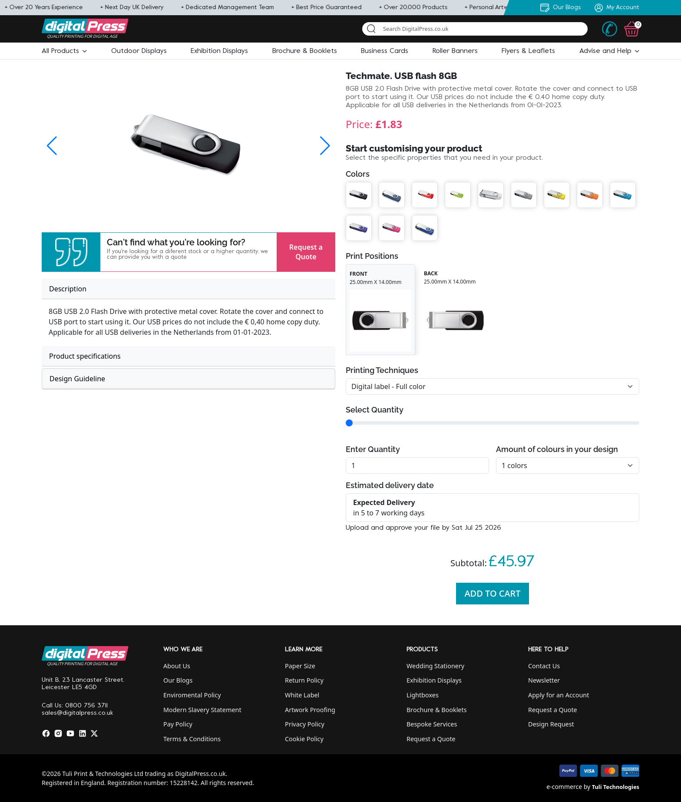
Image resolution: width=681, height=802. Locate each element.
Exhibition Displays (434, 680)
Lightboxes (423, 695)
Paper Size (300, 666)
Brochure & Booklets (437, 710)
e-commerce (564, 786)
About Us (176, 666)
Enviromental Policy (192, 695)
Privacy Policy (304, 724)
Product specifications (85, 356)
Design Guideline (77, 378)
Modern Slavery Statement (202, 710)
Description (67, 289)
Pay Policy (177, 724)
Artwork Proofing (310, 710)
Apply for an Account (558, 695)
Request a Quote (306, 251)
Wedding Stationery (435, 666)
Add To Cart (493, 593)
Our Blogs (177, 680)
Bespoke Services (432, 724)
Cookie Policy (304, 739)
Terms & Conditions (192, 739)
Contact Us (544, 666)
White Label (302, 695)
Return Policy (304, 680)
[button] (64, 51)
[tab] (188, 289)
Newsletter (544, 680)
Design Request (551, 724)
